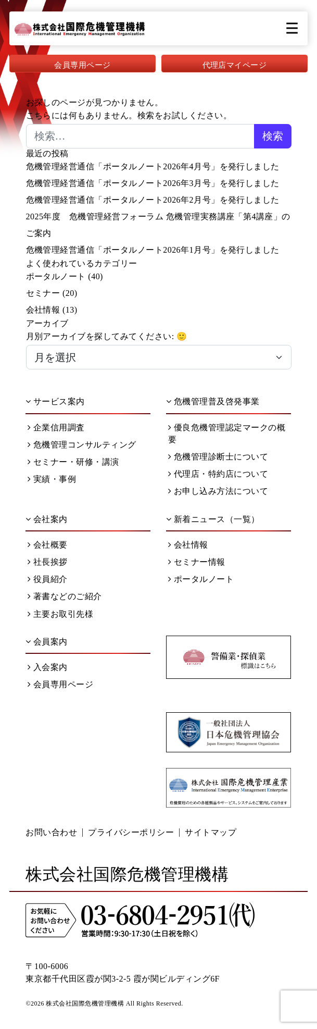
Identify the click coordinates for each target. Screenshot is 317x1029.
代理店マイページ (234, 65)
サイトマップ (210, 832)
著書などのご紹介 (65, 596)
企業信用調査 (56, 427)
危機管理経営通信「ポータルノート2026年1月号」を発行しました (153, 249)
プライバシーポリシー (131, 832)
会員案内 (46, 641)
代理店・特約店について (218, 473)
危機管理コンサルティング (82, 444)
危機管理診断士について (218, 456)
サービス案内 (55, 401)
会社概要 (47, 544)
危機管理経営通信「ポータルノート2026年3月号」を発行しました (153, 183)
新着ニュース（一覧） (212, 519)
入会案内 (47, 667)
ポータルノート (56, 276)
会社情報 (43, 309)
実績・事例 (52, 479)
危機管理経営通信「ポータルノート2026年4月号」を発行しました (153, 166)
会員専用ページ (82, 65)
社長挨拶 (47, 561)
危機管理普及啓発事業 (212, 401)
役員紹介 (47, 579)
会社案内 (46, 519)
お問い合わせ (51, 832)
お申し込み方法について (218, 491)
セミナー (43, 293)
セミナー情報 (196, 561)
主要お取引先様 (60, 614)
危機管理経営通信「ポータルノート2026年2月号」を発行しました (153, 199)
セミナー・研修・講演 (73, 461)
